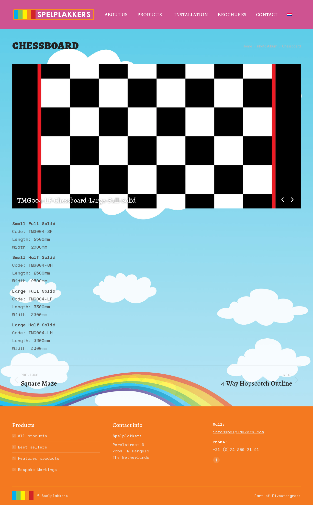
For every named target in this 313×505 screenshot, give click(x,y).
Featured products (38, 458)
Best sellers (32, 447)
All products (32, 436)
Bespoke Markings (37, 469)
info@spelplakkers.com (238, 432)
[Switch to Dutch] (289, 14)
